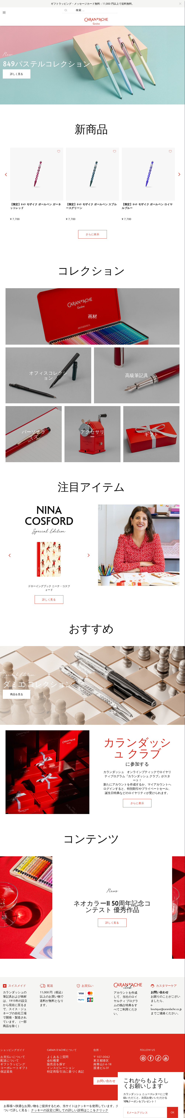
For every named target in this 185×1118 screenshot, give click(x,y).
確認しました (167, 1107)
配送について (9, 1060)
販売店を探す (56, 1064)
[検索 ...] (93, 10)
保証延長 (6, 1071)
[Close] (180, 4)
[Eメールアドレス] (162, 1085)
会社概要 (53, 1060)
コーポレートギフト (14, 1068)
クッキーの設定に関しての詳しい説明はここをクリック (69, 1110)
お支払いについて (12, 1057)
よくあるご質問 (58, 1057)
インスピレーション (61, 1068)
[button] (6, 174)
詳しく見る (16, 74)
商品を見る (16, 694)
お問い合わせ (106, 1081)
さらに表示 (92, 234)
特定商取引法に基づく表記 (65, 1071)
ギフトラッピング (12, 1064)
